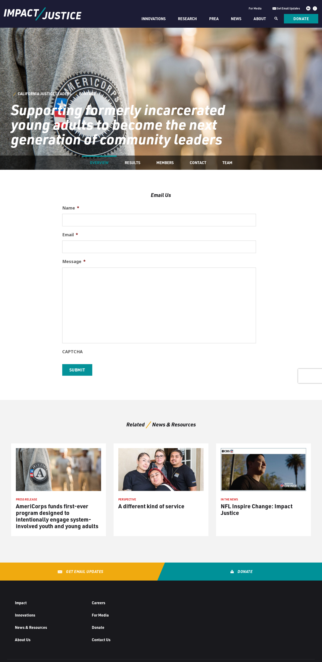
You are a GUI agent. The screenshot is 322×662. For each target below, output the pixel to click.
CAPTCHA (72, 367)
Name (70, 224)
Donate (301, 18)
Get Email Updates (84, 571)
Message (74, 277)
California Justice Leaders (44, 93)
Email (70, 251)
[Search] (275, 18)
